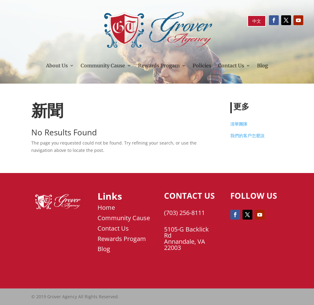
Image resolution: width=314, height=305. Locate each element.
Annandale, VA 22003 (184, 244)
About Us (57, 65)
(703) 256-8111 (184, 213)
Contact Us (231, 65)
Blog (262, 65)
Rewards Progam (159, 65)
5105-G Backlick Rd (186, 232)
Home (106, 207)
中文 (256, 21)
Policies (202, 65)
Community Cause (103, 65)
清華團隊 (238, 124)
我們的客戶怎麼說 (247, 135)
